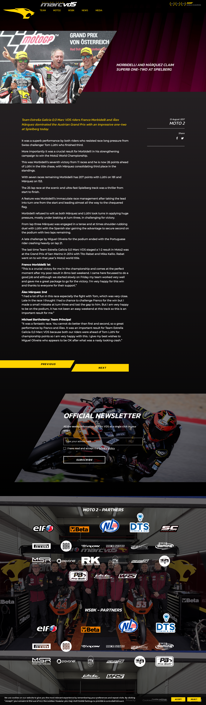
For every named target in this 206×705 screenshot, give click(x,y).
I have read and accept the (91, 448)
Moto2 (57, 10)
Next (102, 368)
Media (99, 10)
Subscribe (84, 460)
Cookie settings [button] (159, 699)
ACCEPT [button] (178, 699)
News (85, 10)
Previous (48, 364)
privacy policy (107, 448)
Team (43, 10)
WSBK (71, 10)
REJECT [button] (194, 699)
